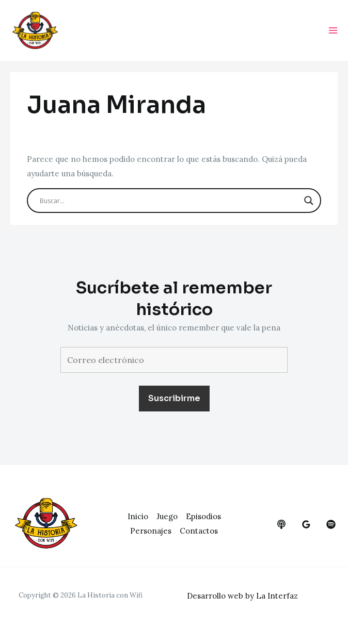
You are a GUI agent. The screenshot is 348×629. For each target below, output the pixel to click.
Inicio (138, 516)
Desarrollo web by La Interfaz (242, 596)
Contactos (199, 531)
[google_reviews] (306, 524)
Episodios (203, 516)
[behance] (281, 524)
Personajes (150, 531)
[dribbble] (331, 524)
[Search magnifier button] (309, 200)
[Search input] (169, 200)
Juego (167, 516)
